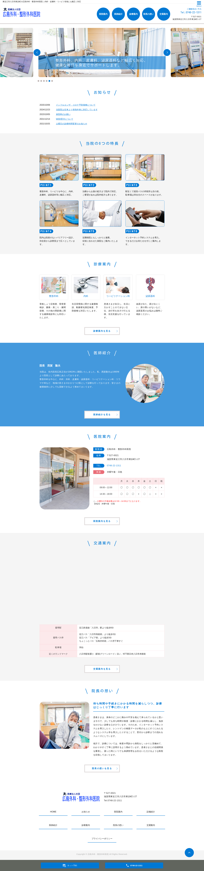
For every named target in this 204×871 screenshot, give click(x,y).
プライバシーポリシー (102, 838)
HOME (53, 812)
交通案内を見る (102, 669)
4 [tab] (46, 81)
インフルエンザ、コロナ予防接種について (75, 105)
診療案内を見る (102, 331)
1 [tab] (38, 81)
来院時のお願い (63, 114)
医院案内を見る (102, 521)
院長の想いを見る (102, 768)
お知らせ (86, 812)
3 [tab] (44, 81)
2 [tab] (41, 81)
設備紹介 (151, 812)
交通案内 (164, 14)
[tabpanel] (102, 52)
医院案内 (103, 14)
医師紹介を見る (102, 414)
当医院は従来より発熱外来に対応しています (77, 110)
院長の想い (148, 14)
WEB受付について (64, 119)
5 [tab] (49, 81)
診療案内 (133, 14)
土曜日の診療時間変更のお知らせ (71, 124)
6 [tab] (52, 81)
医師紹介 (118, 14)
